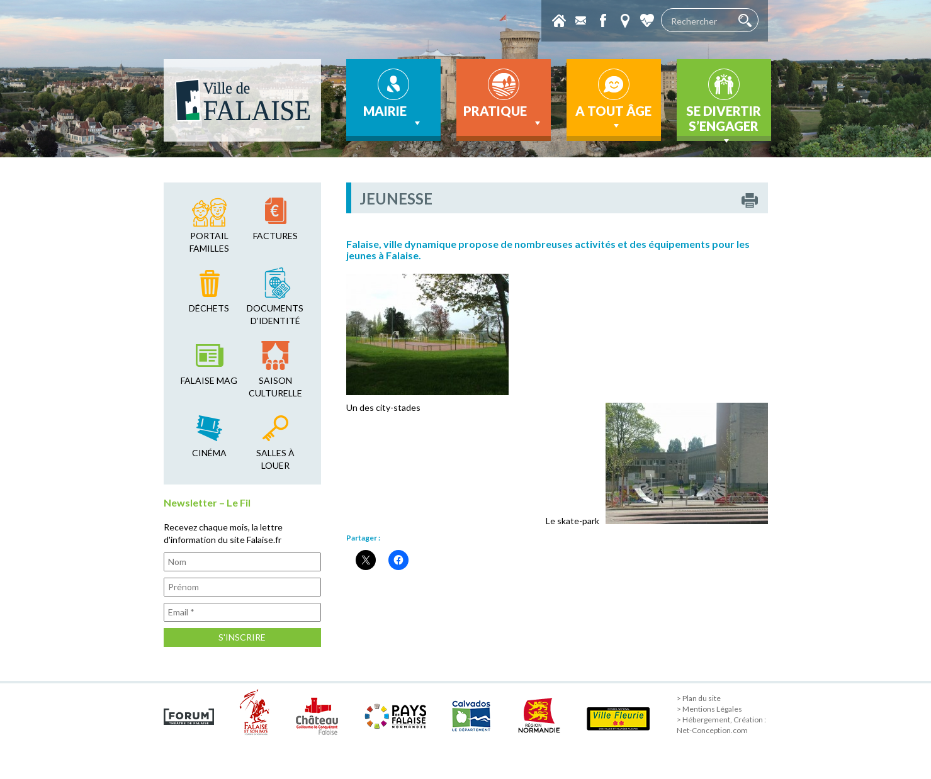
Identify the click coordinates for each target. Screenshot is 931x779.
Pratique (503, 116)
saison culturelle (275, 386)
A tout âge (613, 117)
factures (275, 235)
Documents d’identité (275, 314)
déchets (209, 308)
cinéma (209, 452)
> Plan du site (699, 698)
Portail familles (209, 242)
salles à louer (275, 459)
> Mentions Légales (709, 709)
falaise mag (209, 380)
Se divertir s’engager (723, 122)
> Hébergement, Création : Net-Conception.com (721, 725)
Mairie (393, 116)
